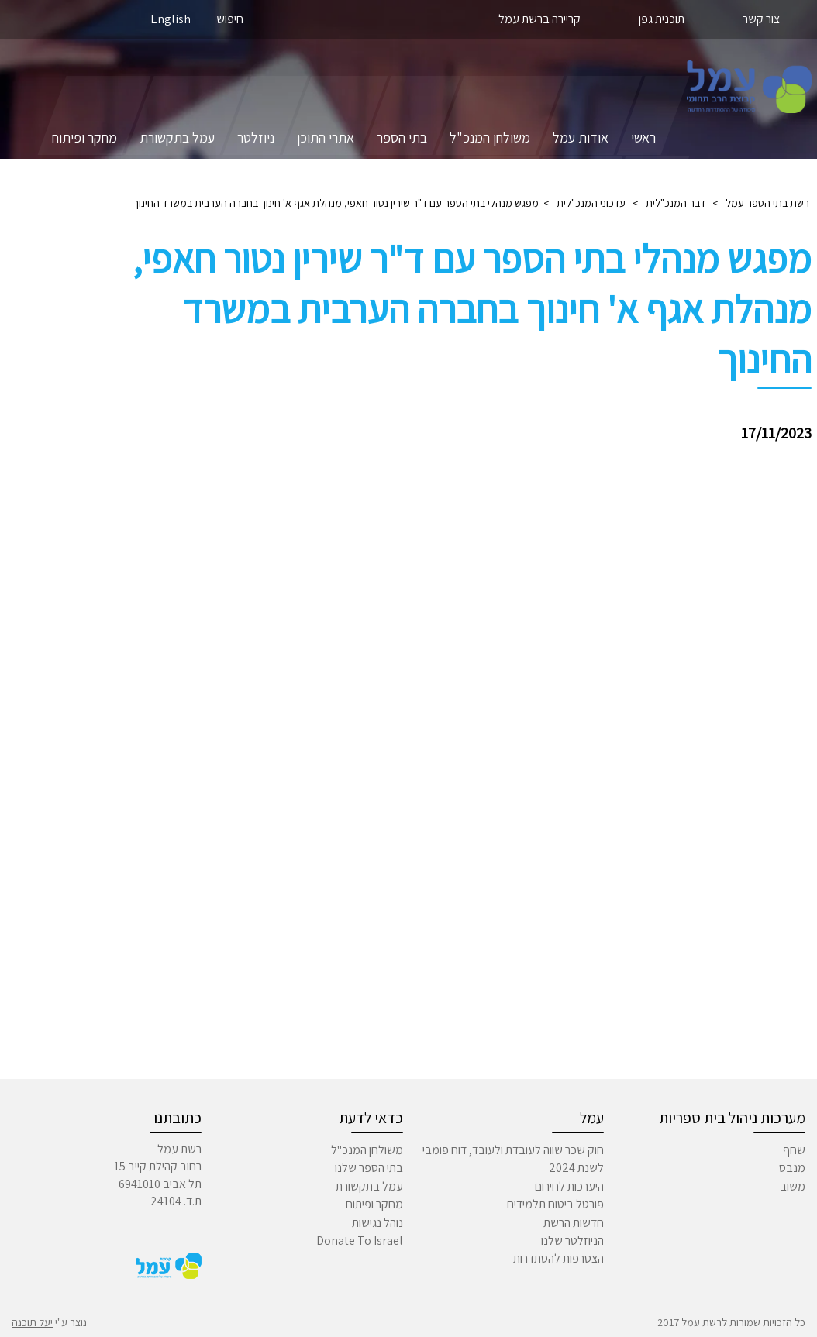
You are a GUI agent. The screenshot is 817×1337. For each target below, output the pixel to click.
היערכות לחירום (569, 1186)
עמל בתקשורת (177, 137)
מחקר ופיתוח (84, 137)
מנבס (792, 1168)
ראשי (643, 137)
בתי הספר (402, 137)
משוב (792, 1186)
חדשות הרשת (573, 1223)
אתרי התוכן (325, 137)
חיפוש (229, 19)
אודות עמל (580, 137)
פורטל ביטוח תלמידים (555, 1204)
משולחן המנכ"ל (490, 137)
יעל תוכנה (32, 1322)
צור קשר (761, 19)
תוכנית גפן (661, 19)
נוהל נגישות (377, 1223)
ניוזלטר (255, 137)
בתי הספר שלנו (369, 1168)
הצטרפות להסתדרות (558, 1258)
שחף (794, 1150)
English (170, 19)
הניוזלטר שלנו (572, 1240)
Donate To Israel (359, 1240)
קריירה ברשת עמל (539, 19)
